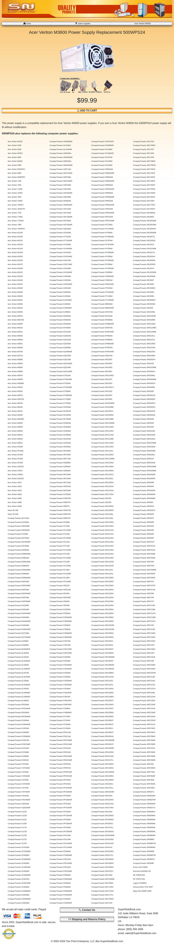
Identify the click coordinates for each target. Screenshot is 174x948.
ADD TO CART (87, 110)
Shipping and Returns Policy (86, 919)
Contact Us (87, 910)
